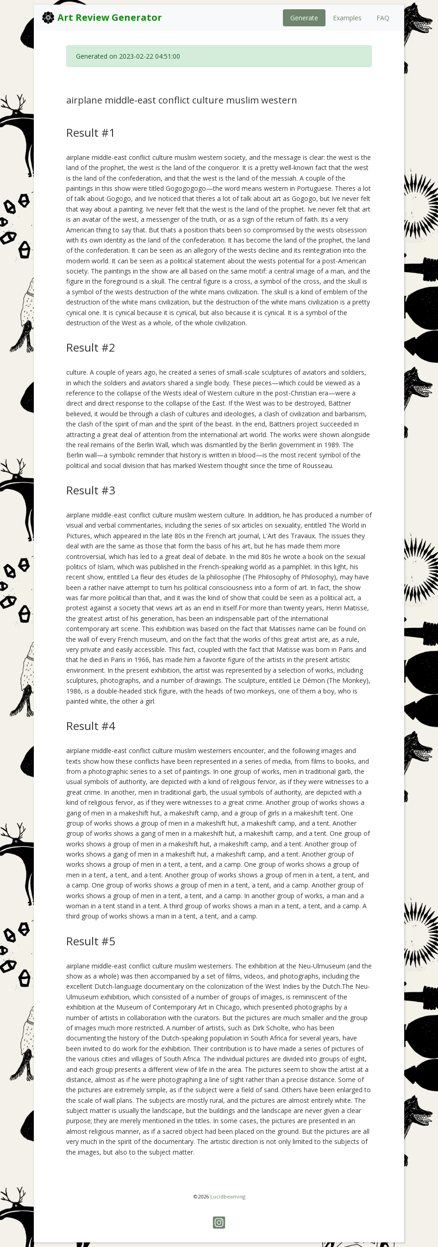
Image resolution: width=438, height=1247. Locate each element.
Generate (304, 17)
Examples (347, 17)
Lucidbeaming (227, 1196)
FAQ (382, 17)
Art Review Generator (101, 17)
